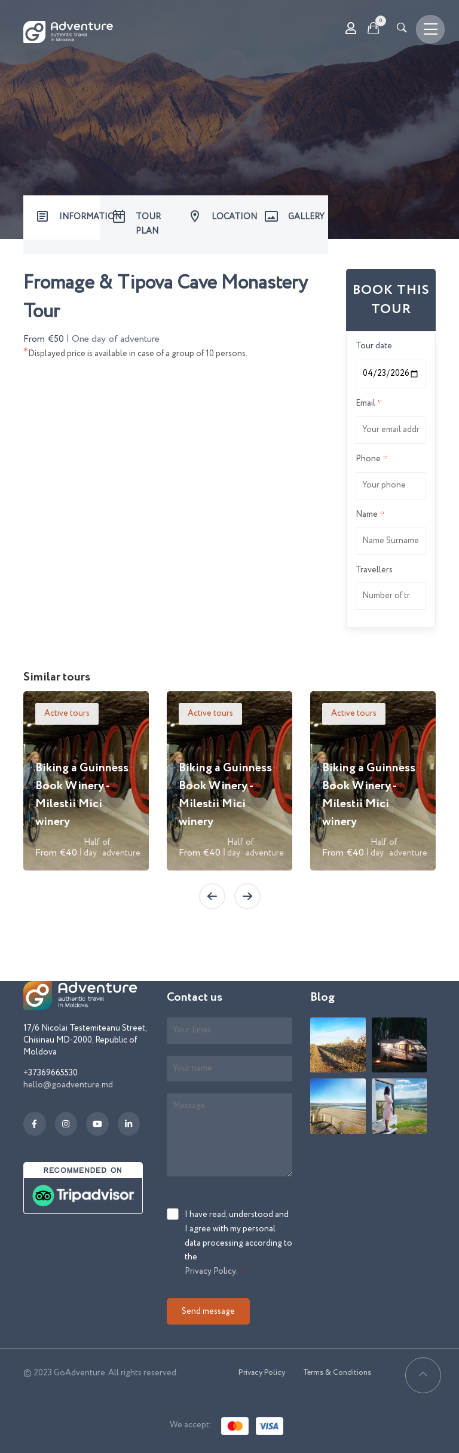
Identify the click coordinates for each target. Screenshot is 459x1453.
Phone (368, 459)
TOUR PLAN (148, 224)
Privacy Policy (210, 1271)
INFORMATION (79, 217)
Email (365, 403)
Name (367, 514)
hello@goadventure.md (68, 1085)
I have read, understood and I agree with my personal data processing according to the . (238, 1244)
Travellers (374, 570)
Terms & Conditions (337, 1372)
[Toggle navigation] (430, 29)
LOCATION (232, 217)
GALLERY (306, 217)
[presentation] (212, 896)
